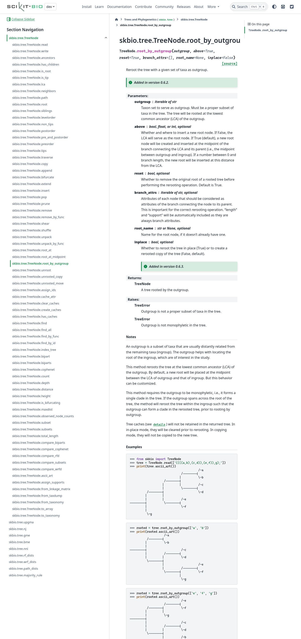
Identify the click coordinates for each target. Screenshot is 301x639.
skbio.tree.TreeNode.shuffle (31, 230)
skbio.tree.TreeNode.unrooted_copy (37, 277)
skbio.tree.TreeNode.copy (30, 164)
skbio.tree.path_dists (23, 569)
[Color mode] (274, 6)
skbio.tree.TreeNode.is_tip (30, 78)
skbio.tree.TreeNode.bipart (31, 356)
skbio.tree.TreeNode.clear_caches (35, 303)
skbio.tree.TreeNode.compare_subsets (39, 462)
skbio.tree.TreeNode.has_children (35, 64)
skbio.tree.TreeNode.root (29, 104)
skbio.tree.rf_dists (21, 555)
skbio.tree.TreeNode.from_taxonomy (38, 502)
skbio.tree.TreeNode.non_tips (32, 124)
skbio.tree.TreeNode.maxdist (32, 409)
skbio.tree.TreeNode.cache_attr (34, 297)
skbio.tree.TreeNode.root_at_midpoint (38, 257)
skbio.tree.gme (19, 535)
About (198, 6)
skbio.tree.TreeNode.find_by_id (33, 343)
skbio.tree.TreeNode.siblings (32, 111)
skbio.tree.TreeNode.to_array (32, 509)
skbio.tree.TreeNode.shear (30, 224)
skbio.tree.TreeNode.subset (31, 423)
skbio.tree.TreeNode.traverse (32, 157)
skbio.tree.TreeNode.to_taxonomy (36, 515)
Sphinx (165, 633)
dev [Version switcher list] (49, 6)
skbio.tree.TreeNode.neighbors (34, 91)
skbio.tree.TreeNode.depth (31, 383)
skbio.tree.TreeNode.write (30, 51)
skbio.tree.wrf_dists (22, 562)
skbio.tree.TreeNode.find (29, 323)
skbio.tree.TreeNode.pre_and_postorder (40, 137)
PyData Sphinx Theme (266, 633)
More (212, 6)
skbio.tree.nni (18, 549)
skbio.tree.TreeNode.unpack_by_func (38, 244)
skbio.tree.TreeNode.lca (28, 84)
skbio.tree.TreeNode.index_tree (34, 350)
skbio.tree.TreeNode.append (32, 170)
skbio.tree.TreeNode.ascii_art (32, 476)
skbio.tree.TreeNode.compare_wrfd (36, 469)
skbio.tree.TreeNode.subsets (32, 429)
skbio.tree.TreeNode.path (30, 98)
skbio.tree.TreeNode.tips (29, 151)
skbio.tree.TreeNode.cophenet (33, 369)
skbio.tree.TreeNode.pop (29, 197)
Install (87, 6)
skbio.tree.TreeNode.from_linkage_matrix (41, 489)
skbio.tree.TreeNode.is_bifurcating (36, 403)
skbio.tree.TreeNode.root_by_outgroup (40, 263)
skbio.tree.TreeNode (23, 38)
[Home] (84, 19)
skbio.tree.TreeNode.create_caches (36, 310)
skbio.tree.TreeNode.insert (30, 191)
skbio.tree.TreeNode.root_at (31, 250)
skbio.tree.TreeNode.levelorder (33, 117)
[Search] (249, 6)
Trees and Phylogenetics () (117, 20)
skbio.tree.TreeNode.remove (32, 210)
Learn (99, 6)
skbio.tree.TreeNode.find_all (31, 330)
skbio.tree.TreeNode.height (31, 396)
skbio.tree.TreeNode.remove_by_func (38, 217)
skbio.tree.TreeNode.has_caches (34, 316)
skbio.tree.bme (19, 542)
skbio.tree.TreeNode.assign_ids (34, 290)
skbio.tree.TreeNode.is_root (31, 71)
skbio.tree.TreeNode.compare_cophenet (40, 449)
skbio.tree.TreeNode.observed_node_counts (43, 416)
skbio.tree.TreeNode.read (30, 45)
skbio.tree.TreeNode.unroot (31, 270)
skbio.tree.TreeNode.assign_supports (38, 482)
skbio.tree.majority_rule (25, 575)
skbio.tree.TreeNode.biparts (31, 363)
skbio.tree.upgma (21, 522)
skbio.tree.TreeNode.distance (32, 389)
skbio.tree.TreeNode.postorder (33, 131)
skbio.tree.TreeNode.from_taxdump (37, 496)
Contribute (143, 6)
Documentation (119, 6)
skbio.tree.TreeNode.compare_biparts (38, 443)
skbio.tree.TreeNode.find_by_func (35, 336)
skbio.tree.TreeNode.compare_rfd (35, 456)
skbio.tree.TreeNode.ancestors (33, 58)
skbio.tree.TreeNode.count (30, 376)
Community (164, 6)
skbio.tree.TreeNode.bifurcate (33, 177)
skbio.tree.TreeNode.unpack (32, 237)
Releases (183, 6)
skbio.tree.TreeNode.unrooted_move (38, 283)
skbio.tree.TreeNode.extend (31, 184)
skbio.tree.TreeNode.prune (31, 204)
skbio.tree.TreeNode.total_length (35, 436)
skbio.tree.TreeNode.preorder (33, 144)
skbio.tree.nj (17, 529)
